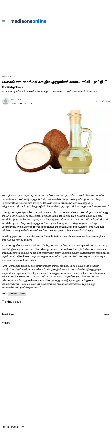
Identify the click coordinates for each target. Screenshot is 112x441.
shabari (22, 294)
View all (107, 314)
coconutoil (13, 294)
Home (4, 76)
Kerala (12, 76)
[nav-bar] (3, 21)
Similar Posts (10, 426)
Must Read (8, 314)
